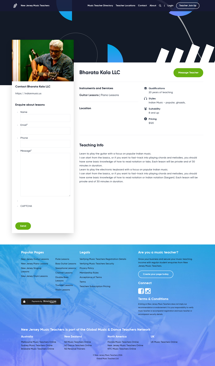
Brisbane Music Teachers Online (37, 349)
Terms (83, 282)
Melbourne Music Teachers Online (38, 342)
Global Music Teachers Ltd (107, 359)
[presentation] (41, 213)
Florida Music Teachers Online (123, 342)
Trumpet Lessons (64, 285)
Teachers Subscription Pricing (95, 286)
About (153, 6)
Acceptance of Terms (91, 277)
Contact (142, 6)
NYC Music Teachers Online (122, 349)
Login (170, 6)
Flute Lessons (62, 259)
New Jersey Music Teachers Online (125, 345)
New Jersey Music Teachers (30, 5)
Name (23, 112)
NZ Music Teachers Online (77, 342)
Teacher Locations (125, 6)
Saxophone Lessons (65, 268)
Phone (24, 138)
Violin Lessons (62, 290)
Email (24, 125)
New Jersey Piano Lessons (34, 264)
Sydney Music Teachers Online (36, 345)
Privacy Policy (87, 268)
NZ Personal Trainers (74, 349)
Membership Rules (89, 273)
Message (26, 151)
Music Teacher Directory (100, 6)
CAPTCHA (26, 206)
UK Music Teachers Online (164, 342)
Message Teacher (188, 72)
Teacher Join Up (187, 6)
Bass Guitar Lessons (65, 264)
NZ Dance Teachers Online (78, 345)
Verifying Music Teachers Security (97, 264)
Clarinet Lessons (63, 273)
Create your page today (156, 274)
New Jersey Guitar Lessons (35, 259)
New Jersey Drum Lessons (34, 276)
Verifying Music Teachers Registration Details (103, 259)
